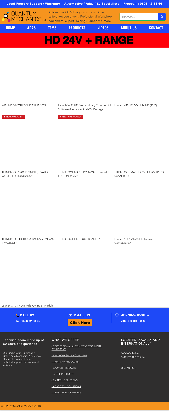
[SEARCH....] (136, 16)
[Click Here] (80, 322)
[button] (77, 28)
